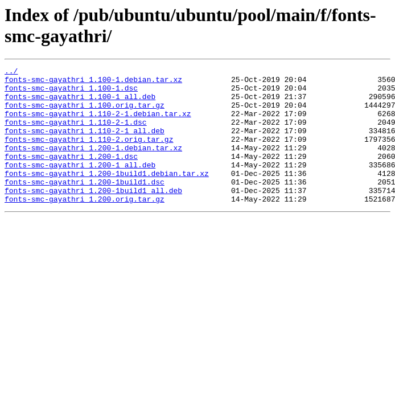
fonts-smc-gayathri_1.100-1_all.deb (80, 103)
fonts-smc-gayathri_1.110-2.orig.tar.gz (89, 154)
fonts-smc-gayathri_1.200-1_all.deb (80, 185)
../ (11, 72)
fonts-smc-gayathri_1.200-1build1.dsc (84, 205)
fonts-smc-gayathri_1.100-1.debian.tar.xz (93, 82)
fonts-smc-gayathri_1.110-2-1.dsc (76, 134)
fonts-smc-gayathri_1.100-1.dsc (71, 93)
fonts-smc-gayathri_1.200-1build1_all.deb (93, 216)
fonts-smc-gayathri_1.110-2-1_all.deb (84, 144)
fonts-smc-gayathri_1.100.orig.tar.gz (84, 113)
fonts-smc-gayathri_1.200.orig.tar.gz (84, 226)
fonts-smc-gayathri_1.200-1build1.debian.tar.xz (107, 195)
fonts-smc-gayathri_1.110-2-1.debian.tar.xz (98, 123)
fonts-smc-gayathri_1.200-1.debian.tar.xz (93, 164)
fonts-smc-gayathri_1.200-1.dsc (71, 175)
